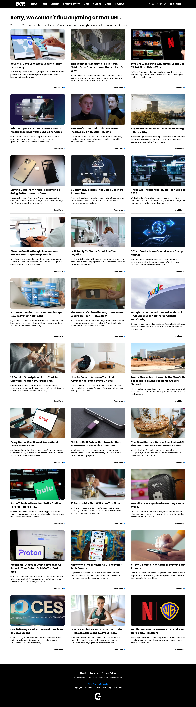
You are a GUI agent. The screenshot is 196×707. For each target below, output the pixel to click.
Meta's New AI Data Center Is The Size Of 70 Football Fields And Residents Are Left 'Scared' (158, 381)
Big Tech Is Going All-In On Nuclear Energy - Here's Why (158, 130)
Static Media (85, 677)
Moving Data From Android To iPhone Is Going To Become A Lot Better (35, 191)
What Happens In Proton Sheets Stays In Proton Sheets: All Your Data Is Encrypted (36, 130)
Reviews (120, 3)
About (83, 673)
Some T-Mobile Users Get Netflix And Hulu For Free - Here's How (36, 505)
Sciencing (106, 687)
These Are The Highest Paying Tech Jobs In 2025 (158, 191)
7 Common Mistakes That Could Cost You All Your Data (97, 191)
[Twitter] (153, 4)
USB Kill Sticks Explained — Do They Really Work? (157, 505)
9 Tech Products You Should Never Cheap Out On (157, 253)
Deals (108, 3)
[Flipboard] (161, 4)
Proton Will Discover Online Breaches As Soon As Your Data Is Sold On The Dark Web (35, 568)
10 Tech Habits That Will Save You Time (95, 503)
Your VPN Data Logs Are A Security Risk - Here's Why (36, 65)
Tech (44, 3)
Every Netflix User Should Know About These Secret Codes (34, 443)
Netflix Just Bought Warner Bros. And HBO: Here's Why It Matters (158, 631)
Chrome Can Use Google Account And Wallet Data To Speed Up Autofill (34, 252)
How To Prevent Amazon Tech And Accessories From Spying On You (92, 379)
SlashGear (118, 687)
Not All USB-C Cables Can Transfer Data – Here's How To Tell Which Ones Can (97, 443)
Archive (94, 673)
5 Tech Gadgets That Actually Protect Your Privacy (158, 566)
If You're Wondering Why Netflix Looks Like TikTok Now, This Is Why (158, 65)
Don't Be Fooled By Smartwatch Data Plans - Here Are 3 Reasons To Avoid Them (98, 631)
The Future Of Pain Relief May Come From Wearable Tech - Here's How (97, 314)
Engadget (78, 687)
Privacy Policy (109, 673)
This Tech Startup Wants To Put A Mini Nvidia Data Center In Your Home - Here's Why (97, 67)
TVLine (97, 687)
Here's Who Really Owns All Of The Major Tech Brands (96, 566)
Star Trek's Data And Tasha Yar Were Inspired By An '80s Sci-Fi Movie (94, 130)
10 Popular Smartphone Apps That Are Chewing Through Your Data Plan (34, 379)
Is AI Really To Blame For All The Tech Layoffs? (94, 252)
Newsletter (177, 4)
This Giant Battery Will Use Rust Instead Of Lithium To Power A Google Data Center (157, 443)
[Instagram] (157, 4)
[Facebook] (149, 4)
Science (55, 3)
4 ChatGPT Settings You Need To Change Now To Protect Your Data (36, 314)
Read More (58, 87)
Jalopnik (88, 687)
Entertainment (71, 3)
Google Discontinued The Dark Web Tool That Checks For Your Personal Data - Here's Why (156, 316)
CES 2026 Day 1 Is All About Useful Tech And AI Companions (37, 631)
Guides (97, 3)
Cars (86, 3)
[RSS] (165, 4)
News (34, 3)
